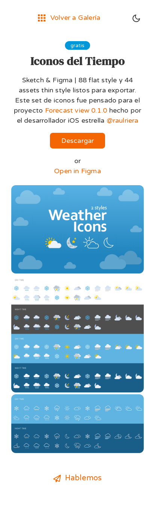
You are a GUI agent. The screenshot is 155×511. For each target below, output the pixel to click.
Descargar (77, 141)
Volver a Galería (69, 17)
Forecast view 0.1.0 (76, 110)
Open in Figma (77, 171)
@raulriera (122, 120)
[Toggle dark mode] (136, 18)
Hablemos (77, 478)
